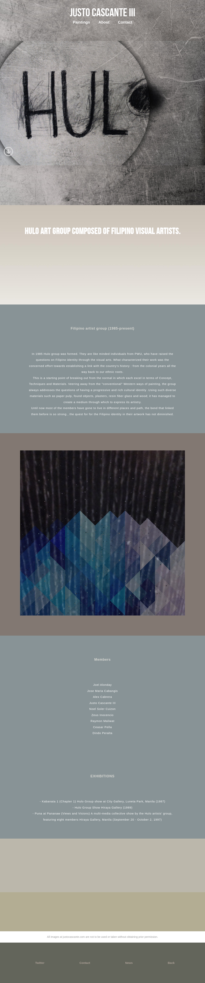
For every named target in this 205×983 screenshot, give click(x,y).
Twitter (39, 962)
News (129, 962)
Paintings (81, 22)
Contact (125, 22)
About (104, 22)
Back (171, 962)
